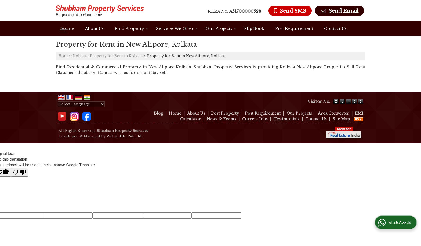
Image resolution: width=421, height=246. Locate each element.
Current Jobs (255, 119)
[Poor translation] (19, 172)
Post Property (225, 113)
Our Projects (220, 28)
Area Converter (333, 113)
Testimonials (286, 119)
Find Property (131, 28)
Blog (158, 113)
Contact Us (335, 28)
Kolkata (80, 56)
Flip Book (254, 28)
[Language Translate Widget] (81, 104)
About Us (94, 28)
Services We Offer (177, 28)
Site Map (341, 119)
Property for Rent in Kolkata (116, 56)
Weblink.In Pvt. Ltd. (124, 136)
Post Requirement (294, 28)
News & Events (221, 119)
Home (67, 28)
